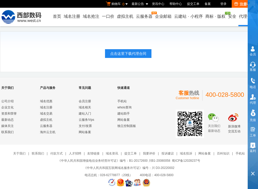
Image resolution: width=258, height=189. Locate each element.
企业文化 (7, 107)
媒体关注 (7, 126)
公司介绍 (7, 101)
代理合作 (247, 16)
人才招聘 (75, 153)
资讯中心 (158, 4)
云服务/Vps (86, 120)
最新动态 (7, 120)
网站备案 (85, 132)
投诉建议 (168, 153)
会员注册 (85, 101)
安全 (232, 16)
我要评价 (149, 153)
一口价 (108, 16)
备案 (208, 4)
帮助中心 (176, 4)
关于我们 (19, 153)
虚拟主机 (125, 16)
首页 (57, 16)
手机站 (122, 101)
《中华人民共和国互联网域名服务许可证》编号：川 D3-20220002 (129, 168)
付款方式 (56, 153)
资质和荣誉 (9, 113)
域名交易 (46, 113)
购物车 (117, 4)
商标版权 (215, 15)
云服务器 (144, 15)
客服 (253, 70)
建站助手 (123, 113)
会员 (253, 54)
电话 (253, 87)
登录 (223, 4)
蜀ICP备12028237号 (186, 160)
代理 (253, 103)
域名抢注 (91, 16)
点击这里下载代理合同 (128, 53)
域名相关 (85, 107)
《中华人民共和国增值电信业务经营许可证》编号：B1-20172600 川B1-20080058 (114, 160)
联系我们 (7, 132)
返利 (253, 151)
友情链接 (93, 153)
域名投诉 (186, 153)
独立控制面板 (126, 126)
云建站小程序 (188, 16)
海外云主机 (47, 132)
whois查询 (124, 107)
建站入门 (85, 113)
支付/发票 (85, 126)
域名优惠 (46, 101)
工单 (253, 135)
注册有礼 (244, 4)
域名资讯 (112, 153)
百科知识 (223, 153)
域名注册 (72, 16)
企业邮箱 (163, 16)
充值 (253, 120)
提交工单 (193, 4)
